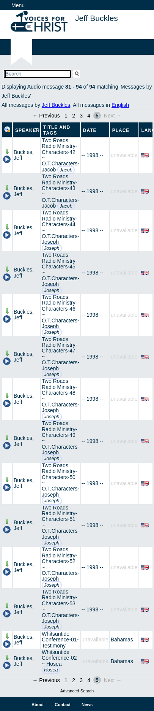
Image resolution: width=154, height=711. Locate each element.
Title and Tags (56, 130)
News (87, 704)
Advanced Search (77, 691)
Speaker (27, 130)
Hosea (51, 670)
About (37, 704)
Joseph (52, 248)
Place (121, 130)
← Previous (46, 116)
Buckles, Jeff (24, 155)
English (120, 105)
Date (90, 130)
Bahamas (122, 639)
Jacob (66, 170)
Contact (63, 704)
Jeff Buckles (56, 105)
